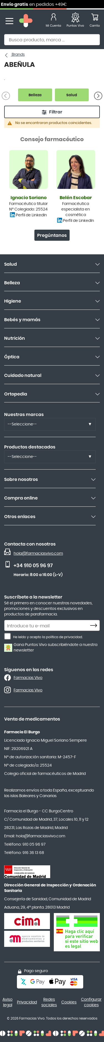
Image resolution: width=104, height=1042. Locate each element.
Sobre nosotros (21, 479)
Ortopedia (15, 394)
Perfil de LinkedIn (31, 215)
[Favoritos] (75, 21)
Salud (10, 264)
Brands (18, 55)
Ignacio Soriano (29, 198)
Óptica (11, 357)
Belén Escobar (76, 198)
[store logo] (26, 21)
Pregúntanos (52, 235)
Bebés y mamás (22, 320)
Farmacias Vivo (28, 678)
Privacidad (27, 1002)
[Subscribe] (95, 625)
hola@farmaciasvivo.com (38, 554)
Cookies (69, 1002)
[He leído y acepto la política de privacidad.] (7, 636)
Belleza (12, 283)
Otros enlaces (19, 516)
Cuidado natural (22, 375)
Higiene (12, 301)
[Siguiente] (98, 96)
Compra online (21, 498)
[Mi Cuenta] (53, 21)
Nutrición (14, 338)
